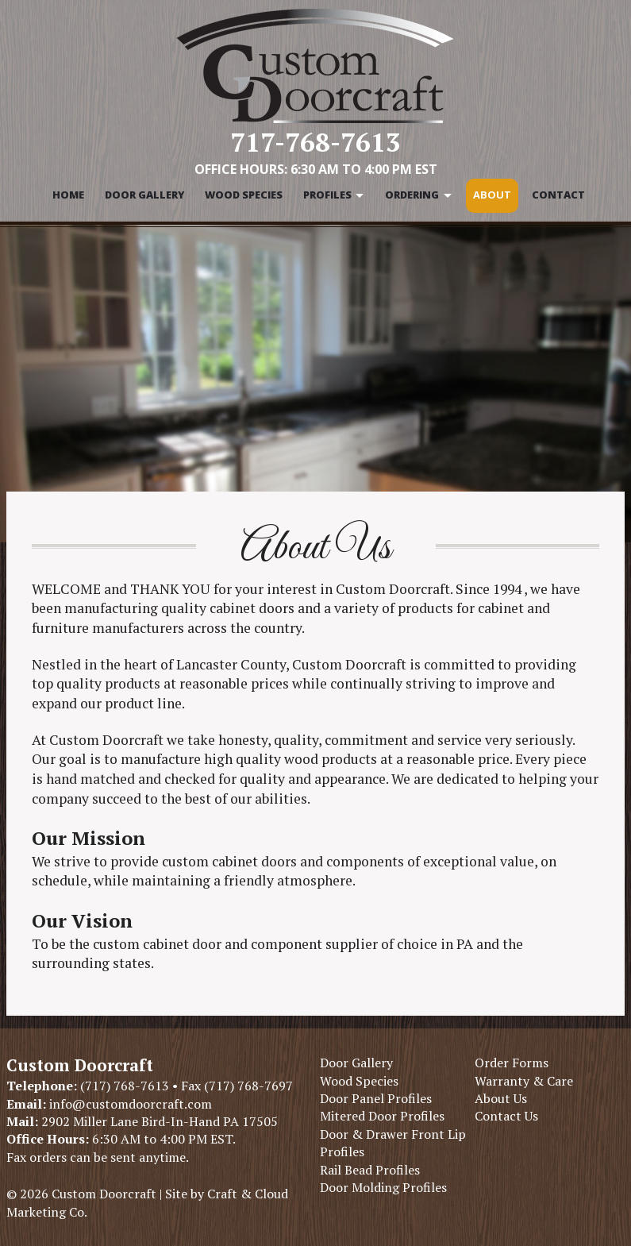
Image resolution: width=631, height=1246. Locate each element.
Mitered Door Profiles (382, 1115)
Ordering (412, 194)
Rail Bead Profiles (370, 1169)
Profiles (327, 194)
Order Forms (511, 1062)
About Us (501, 1098)
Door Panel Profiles (376, 1098)
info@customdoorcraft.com (129, 1104)
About (492, 194)
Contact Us (506, 1115)
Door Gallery (144, 194)
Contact (558, 194)
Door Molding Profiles (383, 1187)
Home (68, 194)
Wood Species (244, 194)
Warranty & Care (524, 1081)
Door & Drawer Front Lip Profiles (393, 1142)
